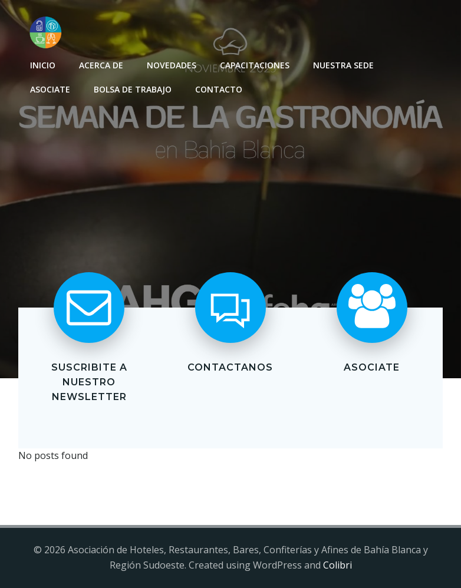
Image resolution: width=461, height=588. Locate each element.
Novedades (171, 65)
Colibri (337, 565)
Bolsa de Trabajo (133, 89)
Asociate (50, 89)
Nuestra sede (343, 65)
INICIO (42, 65)
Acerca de (101, 65)
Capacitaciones (254, 65)
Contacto (218, 89)
